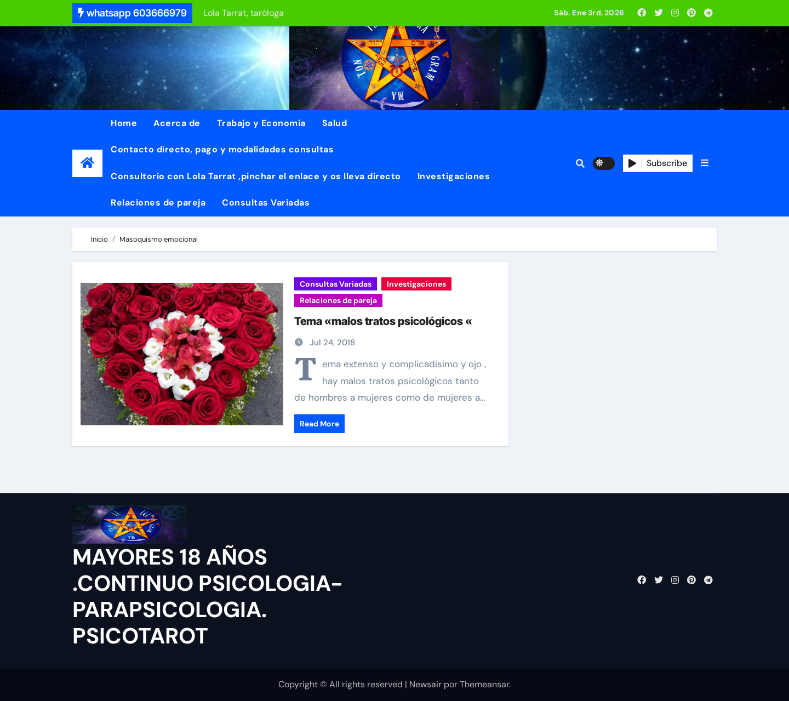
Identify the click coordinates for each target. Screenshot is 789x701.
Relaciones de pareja (158, 202)
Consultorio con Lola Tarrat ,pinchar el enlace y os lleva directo (256, 176)
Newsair (425, 684)
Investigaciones (454, 176)
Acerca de (177, 123)
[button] (704, 163)
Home (124, 123)
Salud (334, 123)
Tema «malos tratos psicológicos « (383, 321)
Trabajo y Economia (261, 123)
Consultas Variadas (266, 202)
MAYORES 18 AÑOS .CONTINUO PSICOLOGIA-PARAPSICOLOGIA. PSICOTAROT (207, 596)
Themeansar (484, 684)
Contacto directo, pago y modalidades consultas (222, 149)
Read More (319, 424)
